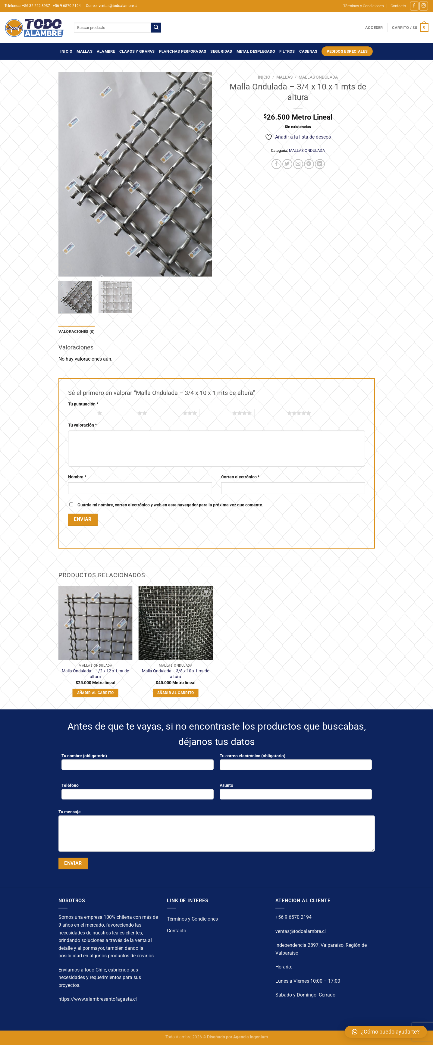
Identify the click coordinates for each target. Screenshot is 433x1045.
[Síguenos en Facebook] (414, 6)
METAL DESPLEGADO (256, 51)
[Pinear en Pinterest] (309, 164)
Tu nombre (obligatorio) (137, 763)
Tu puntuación (83, 404)
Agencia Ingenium (250, 1037)
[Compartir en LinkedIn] (320, 164)
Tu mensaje (216, 832)
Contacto (398, 6)
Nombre (77, 477)
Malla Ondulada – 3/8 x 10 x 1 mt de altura (175, 673)
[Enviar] (156, 28)
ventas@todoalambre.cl (300, 931)
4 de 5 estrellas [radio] (216, 413)
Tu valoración (82, 425)
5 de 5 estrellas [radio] (271, 413)
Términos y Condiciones (363, 6)
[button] (386, 1032)
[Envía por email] (298, 164)
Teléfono (137, 793)
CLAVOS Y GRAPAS (137, 51)
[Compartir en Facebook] (276, 164)
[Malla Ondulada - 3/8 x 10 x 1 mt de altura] (176, 623)
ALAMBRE (106, 51)
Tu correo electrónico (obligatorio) (296, 763)
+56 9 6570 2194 (293, 917)
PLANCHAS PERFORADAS (182, 51)
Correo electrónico (240, 477)
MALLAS (85, 51)
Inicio (66, 51)
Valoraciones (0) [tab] (76, 331)
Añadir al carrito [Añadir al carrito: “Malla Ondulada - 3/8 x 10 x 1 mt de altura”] (175, 693)
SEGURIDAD (221, 51)
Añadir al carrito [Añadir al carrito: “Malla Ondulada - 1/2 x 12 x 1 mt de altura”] (95, 693)
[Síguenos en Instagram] (423, 6)
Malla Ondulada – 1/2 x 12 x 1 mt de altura (95, 673)
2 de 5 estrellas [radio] (121, 413)
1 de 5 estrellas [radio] (81, 413)
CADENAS (308, 51)
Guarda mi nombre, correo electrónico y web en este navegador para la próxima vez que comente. (170, 505)
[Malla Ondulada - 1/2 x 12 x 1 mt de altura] (95, 623)
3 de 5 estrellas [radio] (166, 413)
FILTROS (287, 51)
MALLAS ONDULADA (318, 77)
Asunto (296, 793)
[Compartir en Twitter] (287, 164)
